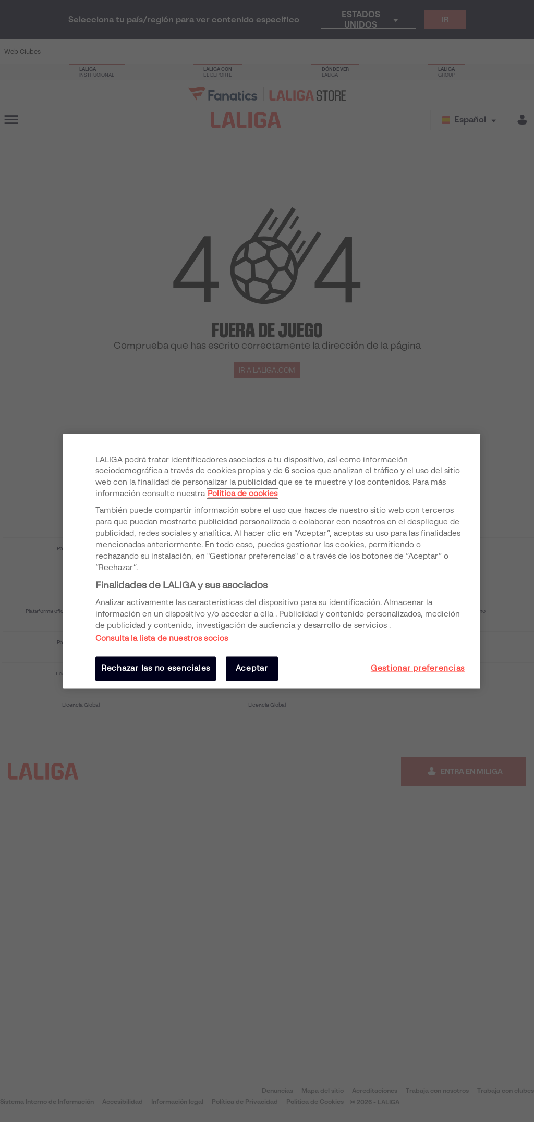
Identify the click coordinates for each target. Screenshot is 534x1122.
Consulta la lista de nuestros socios (161, 639)
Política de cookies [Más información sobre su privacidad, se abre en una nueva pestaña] (242, 494)
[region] (271, 561)
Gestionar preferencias (418, 668)
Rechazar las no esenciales (155, 668)
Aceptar (252, 668)
